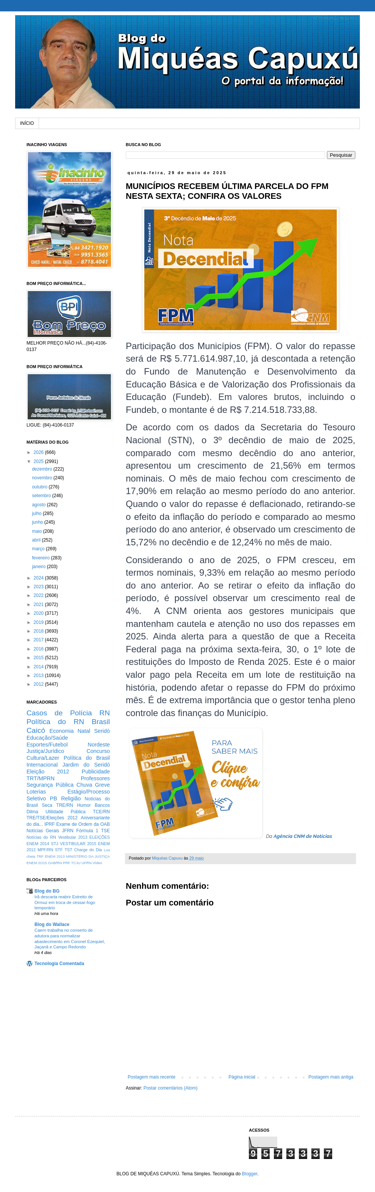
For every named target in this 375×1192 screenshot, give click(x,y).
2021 (39, 604)
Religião (71, 798)
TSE (105, 830)
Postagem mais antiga (330, 1077)
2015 (39, 657)
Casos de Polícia (59, 713)
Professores (95, 778)
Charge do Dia (88, 849)
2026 (39, 452)
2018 (39, 631)
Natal (84, 731)
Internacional (42, 765)
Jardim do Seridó (86, 765)
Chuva (84, 785)
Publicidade (96, 771)
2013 (39, 675)
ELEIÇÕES (99, 837)
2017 (39, 639)
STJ (54, 843)
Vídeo (97, 863)
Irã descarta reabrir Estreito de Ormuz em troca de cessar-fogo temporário (64, 902)
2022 (39, 595)
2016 (39, 649)
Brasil (101, 722)
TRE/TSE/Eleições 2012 (52, 817)
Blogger (249, 1173)
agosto (39, 504)
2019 (39, 622)
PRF (66, 863)
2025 (39, 461)
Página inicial (241, 1077)
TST (68, 849)
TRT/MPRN (41, 778)
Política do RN (55, 722)
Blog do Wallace (51, 924)
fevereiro (41, 558)
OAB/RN (55, 863)
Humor (84, 805)
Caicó (36, 730)
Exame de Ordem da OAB (83, 824)
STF (58, 849)
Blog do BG (46, 891)
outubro (40, 487)
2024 (39, 578)
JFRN (67, 830)
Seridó (102, 731)
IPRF (49, 824)
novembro (42, 477)
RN (104, 713)
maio (37, 531)
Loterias (36, 792)
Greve (102, 785)
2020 (39, 613)
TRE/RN (64, 805)
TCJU (76, 863)
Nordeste (99, 745)
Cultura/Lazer (43, 758)
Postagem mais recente (151, 1077)
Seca (47, 805)
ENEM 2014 (38, 843)
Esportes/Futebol (47, 745)
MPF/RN (45, 849)
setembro (42, 495)
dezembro (42, 469)
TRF (40, 856)
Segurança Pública (50, 785)
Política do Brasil (87, 758)
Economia (62, 731)
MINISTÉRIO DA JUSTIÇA (88, 856)
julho (37, 513)
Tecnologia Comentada (59, 963)
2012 (39, 684)
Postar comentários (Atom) (171, 1088)
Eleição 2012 (48, 771)
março (39, 548)
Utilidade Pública (65, 811)
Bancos (102, 805)
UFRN (86, 863)
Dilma (32, 811)
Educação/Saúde (47, 738)
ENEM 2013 (55, 856)
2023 (39, 586)
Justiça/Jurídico (45, 751)
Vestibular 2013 (72, 837)
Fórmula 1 (87, 830)
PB (53, 798)
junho (38, 522)
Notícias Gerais (43, 830)
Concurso (98, 751)
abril (37, 540)
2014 (39, 666)
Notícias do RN (41, 837)
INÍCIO (27, 123)
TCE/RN (101, 811)
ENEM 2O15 (37, 863)
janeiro (39, 566)
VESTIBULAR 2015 (78, 843)
